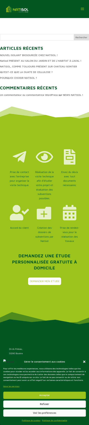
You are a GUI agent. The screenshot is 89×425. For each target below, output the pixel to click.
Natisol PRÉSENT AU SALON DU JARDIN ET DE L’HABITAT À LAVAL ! (40, 60)
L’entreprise (15, 382)
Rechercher (81, 37)
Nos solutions (16, 391)
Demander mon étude (44, 281)
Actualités (14, 396)
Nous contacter (22, 370)
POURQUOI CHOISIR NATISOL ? (18, 77)
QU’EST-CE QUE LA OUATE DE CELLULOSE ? (26, 72)
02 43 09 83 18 (21, 360)
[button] (84, 410)
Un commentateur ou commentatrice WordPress (29, 94)
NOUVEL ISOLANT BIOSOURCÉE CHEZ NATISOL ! (29, 55)
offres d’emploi (17, 401)
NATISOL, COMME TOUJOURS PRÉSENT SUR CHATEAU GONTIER (38, 66)
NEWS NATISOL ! (73, 94)
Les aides (14, 387)
